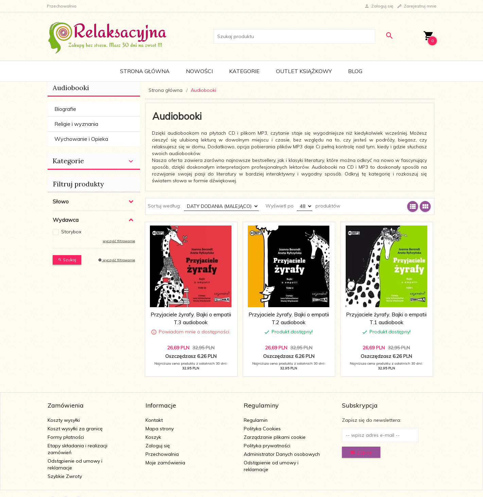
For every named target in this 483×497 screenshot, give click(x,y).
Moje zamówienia (165, 463)
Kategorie (244, 71)
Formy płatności (66, 437)
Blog (355, 71)
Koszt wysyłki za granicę (75, 429)
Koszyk (153, 437)
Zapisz (361, 452)
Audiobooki (71, 87)
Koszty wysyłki (64, 420)
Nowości (199, 71)
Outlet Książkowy (304, 71)
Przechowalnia (162, 454)
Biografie (65, 108)
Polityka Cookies (262, 429)
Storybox (71, 232)
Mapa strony (159, 429)
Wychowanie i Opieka (81, 138)
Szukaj (67, 259)
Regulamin (256, 420)
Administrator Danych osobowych (282, 454)
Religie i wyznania (76, 123)
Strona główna (145, 71)
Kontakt (154, 420)
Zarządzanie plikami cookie (275, 437)
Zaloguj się (157, 446)
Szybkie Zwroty (65, 476)
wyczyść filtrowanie (119, 241)
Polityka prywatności (267, 446)
